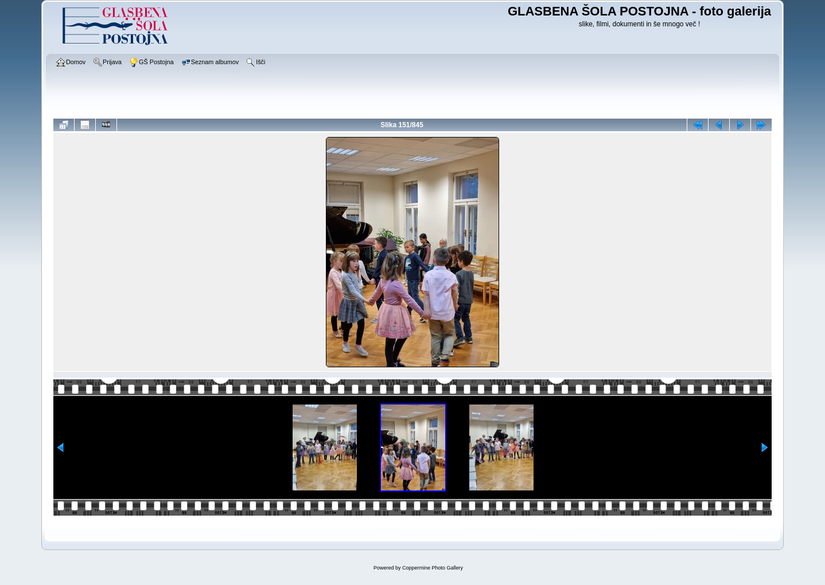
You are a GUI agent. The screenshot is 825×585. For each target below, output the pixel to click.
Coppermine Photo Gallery (432, 568)
